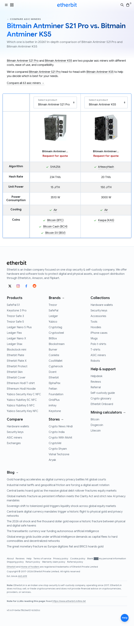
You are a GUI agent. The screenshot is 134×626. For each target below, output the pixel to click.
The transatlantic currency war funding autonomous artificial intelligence (53, 531)
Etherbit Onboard (102, 404)
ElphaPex (54, 383)
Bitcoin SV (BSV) (55, 233)
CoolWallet (55, 361)
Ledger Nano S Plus (19, 327)
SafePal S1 (13, 305)
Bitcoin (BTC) (55, 220)
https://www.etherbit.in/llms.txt (69, 601)
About (10, 558)
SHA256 (55, 167)
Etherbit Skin (15, 372)
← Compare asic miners (24, 19)
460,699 (22, 576)
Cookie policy (78, 558)
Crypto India (57, 432)
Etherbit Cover (16, 377)
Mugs (94, 338)
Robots (95, 361)
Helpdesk (96, 376)
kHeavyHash (106, 167)
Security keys (15, 432)
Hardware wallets (18, 426)
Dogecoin (97, 425)
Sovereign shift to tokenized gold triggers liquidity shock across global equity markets (61, 506)
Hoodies (96, 327)
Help (29, 558)
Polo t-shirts (98, 344)
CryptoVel (55, 443)
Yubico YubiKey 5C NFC (22, 400)
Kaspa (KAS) (106, 220)
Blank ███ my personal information (106, 558)
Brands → (57, 298)
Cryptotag (55, 327)
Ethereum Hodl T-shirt (21, 383)
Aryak (52, 460)
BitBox (53, 338)
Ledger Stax (14, 344)
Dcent (53, 372)
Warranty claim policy (54, 562)
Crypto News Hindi (61, 426)
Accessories (98, 316)
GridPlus (54, 400)
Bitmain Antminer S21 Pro (23, 60)
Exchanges (14, 443)
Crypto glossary (101, 398)
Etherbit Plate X (17, 361)
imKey (52, 405)
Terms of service (43, 558)
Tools (94, 321)
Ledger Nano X (16, 338)
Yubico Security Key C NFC (24, 394)
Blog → (13, 472)
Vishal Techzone (59, 454)
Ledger (53, 316)
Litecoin (96, 430)
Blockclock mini (16, 349)
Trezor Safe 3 (15, 316)
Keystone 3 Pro (17, 310)
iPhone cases (99, 333)
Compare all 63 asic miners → (25, 83)
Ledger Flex (14, 333)
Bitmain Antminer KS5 (58, 60)
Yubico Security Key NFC (22, 411)
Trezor (53, 305)
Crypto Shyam (58, 449)
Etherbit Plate (15, 355)
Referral (96, 387)
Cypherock (56, 366)
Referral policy (75, 562)
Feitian (53, 389)
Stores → (56, 419)
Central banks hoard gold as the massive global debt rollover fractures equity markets (62, 490)
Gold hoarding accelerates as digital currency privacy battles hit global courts (56, 479)
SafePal (53, 310)
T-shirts (95, 349)
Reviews (96, 382)
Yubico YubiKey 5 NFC (21, 405)
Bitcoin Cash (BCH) (55, 226)
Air (55, 210)
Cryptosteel (56, 333)
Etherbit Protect (17, 366)
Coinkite (54, 355)
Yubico (53, 321)
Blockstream (57, 344)
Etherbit (54, 377)
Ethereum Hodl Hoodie (21, 389)
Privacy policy (61, 558)
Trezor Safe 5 (15, 321)
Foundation (56, 394)
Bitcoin (95, 419)
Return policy (33, 562)
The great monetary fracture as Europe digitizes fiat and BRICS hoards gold (55, 546)
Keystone (55, 411)
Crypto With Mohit (60, 437)
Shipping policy (15, 562)
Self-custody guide (103, 393)
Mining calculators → (108, 412)
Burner (53, 349)
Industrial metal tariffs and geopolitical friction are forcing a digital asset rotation (58, 485)
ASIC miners (14, 437)
